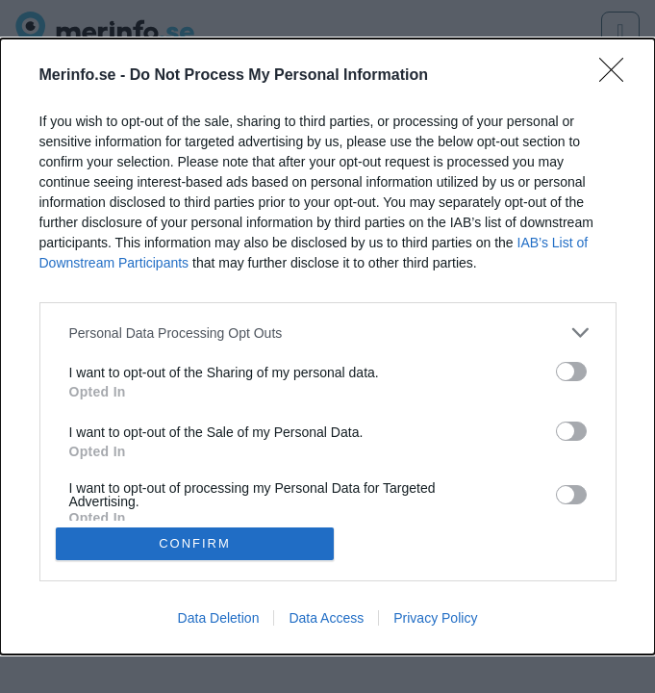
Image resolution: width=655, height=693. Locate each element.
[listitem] (328, 332)
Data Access (326, 618)
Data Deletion (219, 618)
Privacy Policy (435, 618)
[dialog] (327, 346)
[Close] (617, 76)
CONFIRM (195, 543)
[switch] (571, 371)
